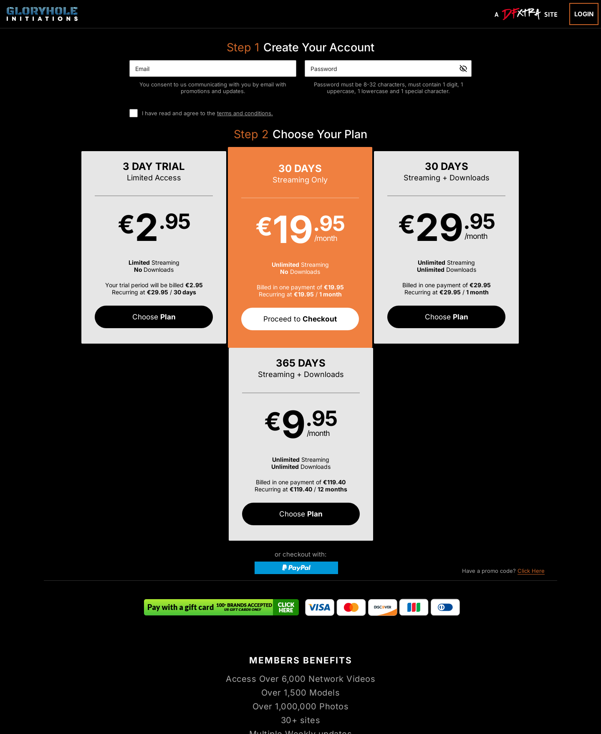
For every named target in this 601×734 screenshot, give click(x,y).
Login (583, 14)
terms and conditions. (245, 113)
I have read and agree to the (207, 113)
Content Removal (482, 698)
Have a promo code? (503, 378)
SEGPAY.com (365, 698)
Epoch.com (139, 698)
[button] (108, 247)
